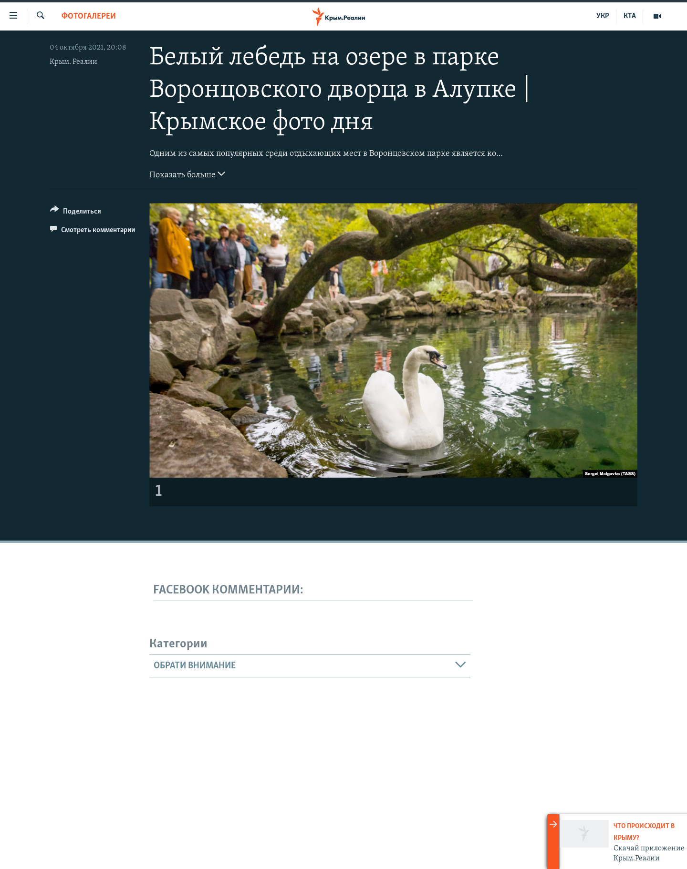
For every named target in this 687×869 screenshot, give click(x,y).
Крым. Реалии (73, 62)
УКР (602, 16)
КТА (630, 16)
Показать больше (187, 174)
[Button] (75, 213)
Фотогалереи (89, 16)
